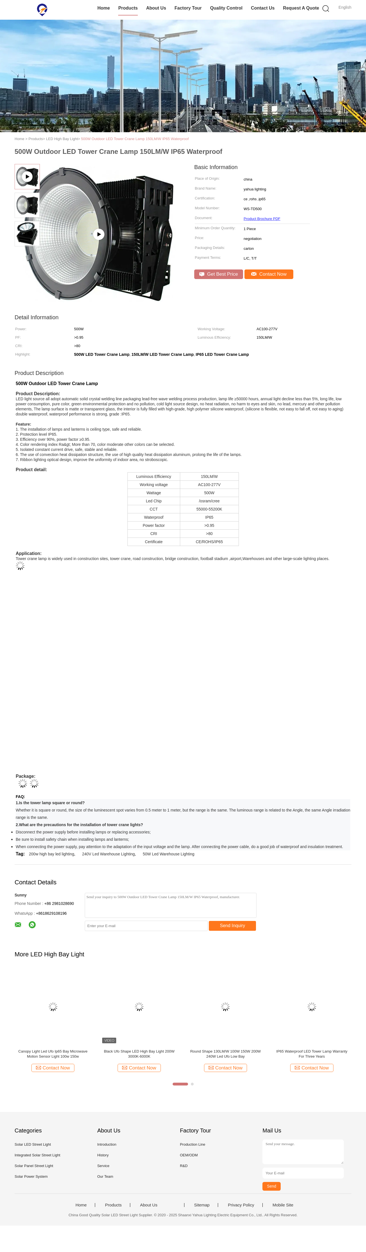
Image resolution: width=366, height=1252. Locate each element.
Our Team (105, 1176)
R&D (183, 1166)
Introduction (106, 1144)
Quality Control (226, 8)
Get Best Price (218, 274)
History (102, 1155)
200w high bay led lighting (51, 854)
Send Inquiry (232, 925)
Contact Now (269, 274)
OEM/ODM (189, 1155)
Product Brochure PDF (262, 219)
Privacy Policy (241, 1205)
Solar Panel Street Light (34, 1166)
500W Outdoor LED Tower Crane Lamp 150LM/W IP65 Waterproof (135, 139)
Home (103, 8)
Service (103, 1166)
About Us (156, 8)
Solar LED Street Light (33, 1144)
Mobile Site (283, 1205)
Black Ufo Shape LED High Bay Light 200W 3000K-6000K (139, 1053)
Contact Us (262, 8)
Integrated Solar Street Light (37, 1155)
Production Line (192, 1144)
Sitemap (202, 1205)
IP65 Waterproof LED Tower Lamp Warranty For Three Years (311, 1053)
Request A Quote (301, 8)
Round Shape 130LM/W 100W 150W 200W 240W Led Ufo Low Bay (225, 1053)
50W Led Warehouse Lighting (169, 854)
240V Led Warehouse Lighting (108, 854)
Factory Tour (188, 8)
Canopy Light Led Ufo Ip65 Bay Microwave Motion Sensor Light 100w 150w (52, 1053)
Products (128, 8)
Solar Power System (31, 1176)
